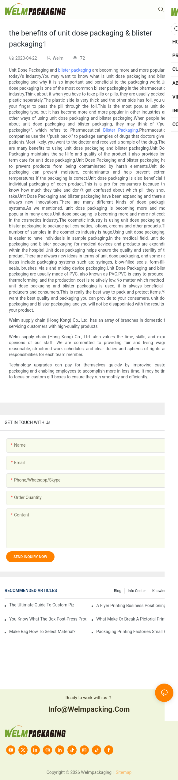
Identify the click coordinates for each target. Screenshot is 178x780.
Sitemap (123, 772)
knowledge (161, 591)
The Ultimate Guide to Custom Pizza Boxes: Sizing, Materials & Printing (41, 604)
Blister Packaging (120, 130)
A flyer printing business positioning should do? (134, 605)
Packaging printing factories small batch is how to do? (134, 631)
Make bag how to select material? (42, 631)
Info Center (137, 591)
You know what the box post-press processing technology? (47, 619)
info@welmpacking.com (89, 709)
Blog (117, 591)
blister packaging (74, 70)
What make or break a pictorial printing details (134, 619)
